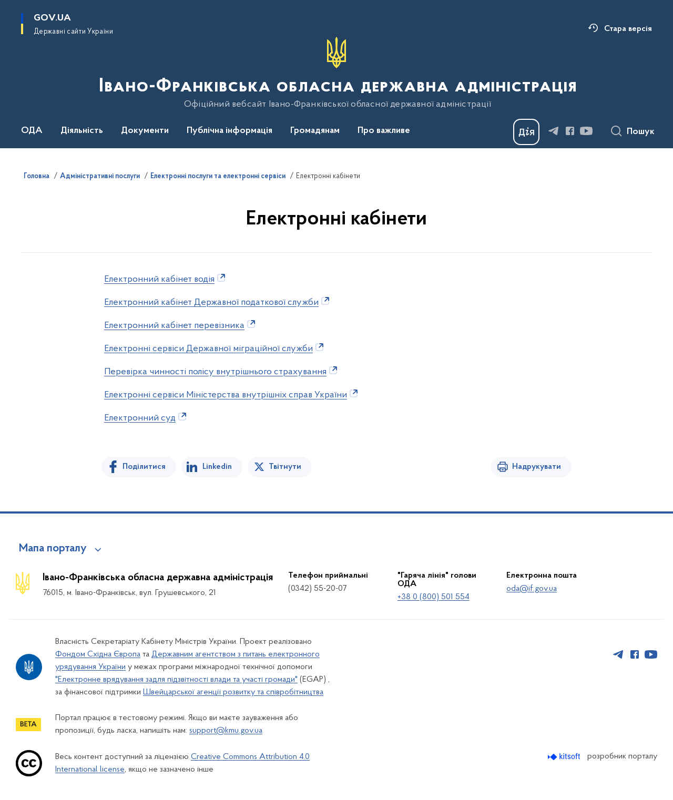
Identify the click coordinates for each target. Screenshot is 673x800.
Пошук (641, 132)
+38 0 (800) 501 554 (433, 597)
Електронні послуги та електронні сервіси (217, 176)
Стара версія (628, 29)
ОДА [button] (32, 131)
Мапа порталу (53, 549)
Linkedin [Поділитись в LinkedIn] (217, 467)
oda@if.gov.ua (531, 588)
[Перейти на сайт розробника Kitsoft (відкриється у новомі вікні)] (565, 757)
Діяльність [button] (81, 131)
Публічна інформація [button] (229, 131)
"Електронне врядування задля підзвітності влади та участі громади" (176, 679)
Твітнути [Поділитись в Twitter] (285, 467)
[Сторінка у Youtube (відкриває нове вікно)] (586, 131)
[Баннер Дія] (526, 132)
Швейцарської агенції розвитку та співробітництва (233, 692)
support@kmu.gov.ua (225, 730)
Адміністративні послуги (100, 176)
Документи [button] (145, 131)
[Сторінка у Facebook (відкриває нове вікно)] (570, 131)
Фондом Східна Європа (97, 654)
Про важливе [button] (384, 131)
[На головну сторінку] (336, 73)
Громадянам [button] (315, 131)
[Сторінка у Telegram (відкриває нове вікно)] (553, 131)
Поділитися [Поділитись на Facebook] (144, 467)
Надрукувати (536, 467)
